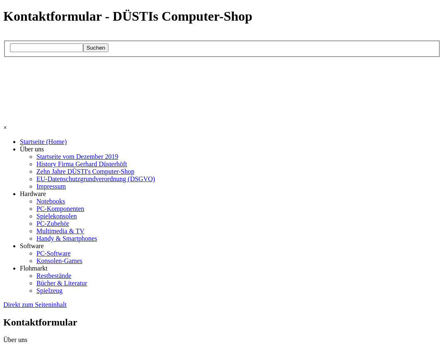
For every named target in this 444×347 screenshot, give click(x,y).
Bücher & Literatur (61, 283)
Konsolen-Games (59, 260)
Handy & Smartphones (66, 238)
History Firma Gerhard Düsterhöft (81, 164)
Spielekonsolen (56, 216)
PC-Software (53, 253)
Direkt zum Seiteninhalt (35, 304)
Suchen (95, 48)
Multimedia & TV (60, 231)
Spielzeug (49, 290)
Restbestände (53, 275)
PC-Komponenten (60, 208)
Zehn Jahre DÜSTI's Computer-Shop (85, 171)
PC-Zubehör (52, 223)
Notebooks (50, 201)
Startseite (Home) (43, 141)
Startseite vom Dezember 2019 (77, 156)
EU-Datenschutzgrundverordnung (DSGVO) (95, 178)
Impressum (51, 186)
